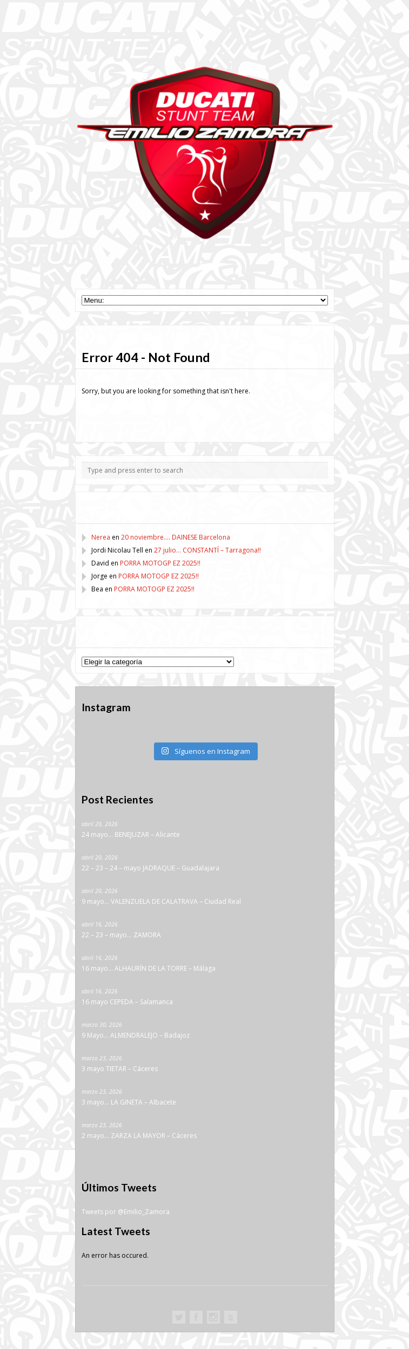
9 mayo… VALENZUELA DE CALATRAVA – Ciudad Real (161, 901)
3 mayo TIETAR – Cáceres (120, 1068)
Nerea (100, 537)
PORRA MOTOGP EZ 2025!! (160, 563)
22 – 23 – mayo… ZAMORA (121, 934)
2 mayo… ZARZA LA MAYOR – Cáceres (139, 1135)
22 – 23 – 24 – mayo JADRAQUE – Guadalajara (150, 868)
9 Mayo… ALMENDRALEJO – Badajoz (136, 1035)
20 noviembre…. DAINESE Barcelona (175, 537)
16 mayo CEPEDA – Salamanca (127, 1001)
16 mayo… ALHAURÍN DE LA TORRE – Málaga (149, 968)
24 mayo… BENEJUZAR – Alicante (131, 834)
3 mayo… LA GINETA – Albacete (129, 1102)
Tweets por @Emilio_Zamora (126, 1211)
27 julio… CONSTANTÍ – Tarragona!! (207, 550)
